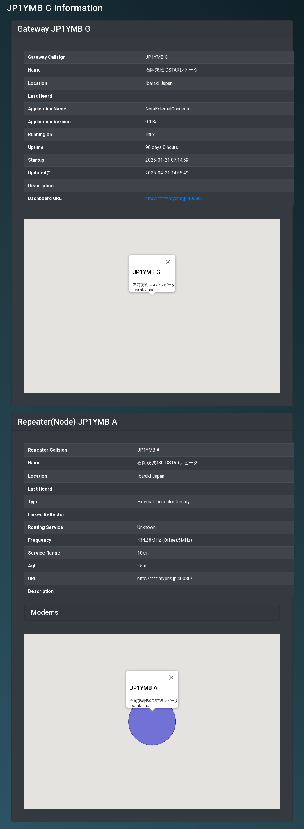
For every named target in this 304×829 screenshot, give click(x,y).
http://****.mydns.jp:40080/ (165, 578)
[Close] (168, 262)
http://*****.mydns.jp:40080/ (174, 198)
